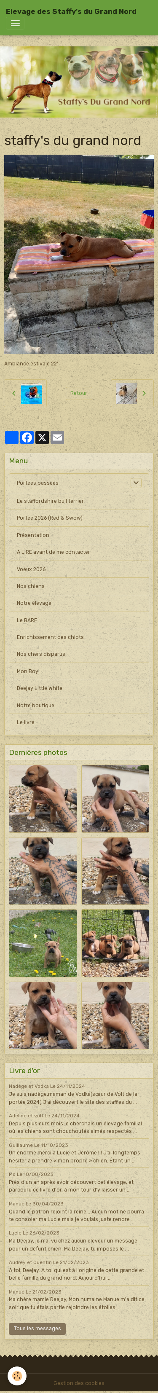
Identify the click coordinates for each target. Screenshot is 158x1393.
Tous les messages (37, 1328)
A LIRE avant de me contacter (53, 552)
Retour (78, 393)
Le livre (26, 722)
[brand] (71, 11)
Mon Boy (27, 671)
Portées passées (38, 483)
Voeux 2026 (31, 569)
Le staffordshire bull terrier (50, 501)
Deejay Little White (39, 688)
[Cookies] (17, 1375)
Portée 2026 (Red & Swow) (50, 518)
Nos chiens (31, 586)
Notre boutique (35, 706)
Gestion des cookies (79, 1383)
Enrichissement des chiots (50, 637)
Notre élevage (34, 603)
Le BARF (27, 620)
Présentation (33, 535)
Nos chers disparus (41, 654)
